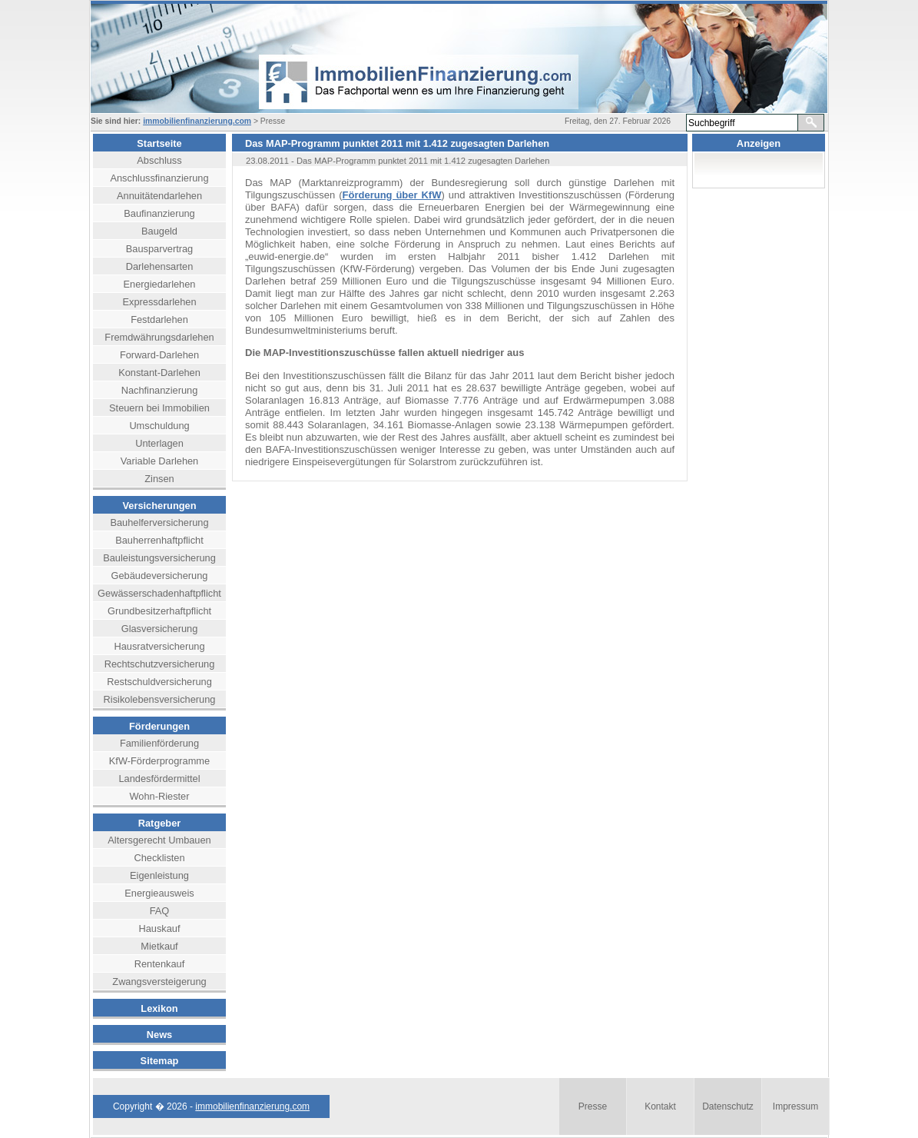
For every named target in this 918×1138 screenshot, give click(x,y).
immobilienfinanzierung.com (197, 121)
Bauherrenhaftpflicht (159, 540)
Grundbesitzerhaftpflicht (159, 611)
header (398, 58)
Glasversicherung (159, 628)
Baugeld (159, 231)
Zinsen (159, 478)
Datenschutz (728, 1106)
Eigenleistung (159, 875)
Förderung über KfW (392, 195)
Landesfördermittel (160, 778)
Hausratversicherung (159, 646)
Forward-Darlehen (159, 355)
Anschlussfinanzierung (159, 178)
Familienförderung (159, 743)
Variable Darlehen (160, 461)
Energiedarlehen (160, 284)
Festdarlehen (159, 319)
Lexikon (159, 1008)
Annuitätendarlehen (159, 195)
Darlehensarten (160, 266)
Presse (592, 1106)
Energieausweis (159, 893)
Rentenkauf (159, 964)
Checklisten (159, 857)
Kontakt (660, 1106)
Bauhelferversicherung (159, 522)
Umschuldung (159, 425)
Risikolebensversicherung (160, 699)
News (159, 1034)
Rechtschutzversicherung (159, 664)
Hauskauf (159, 928)
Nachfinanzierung (159, 390)
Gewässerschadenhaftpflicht (159, 593)
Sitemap (160, 1060)
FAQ (160, 911)
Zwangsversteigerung (159, 981)
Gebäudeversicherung (159, 575)
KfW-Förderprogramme (159, 761)
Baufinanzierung (159, 213)
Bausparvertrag (160, 249)
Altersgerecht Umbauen (159, 840)
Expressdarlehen (159, 302)
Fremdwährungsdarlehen (159, 337)
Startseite (159, 143)
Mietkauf (159, 946)
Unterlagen (159, 443)
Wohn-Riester (160, 796)
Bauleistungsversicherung (159, 558)
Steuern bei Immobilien (159, 408)
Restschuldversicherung (159, 681)
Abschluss (159, 160)
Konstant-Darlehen (159, 372)
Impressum (795, 1106)
